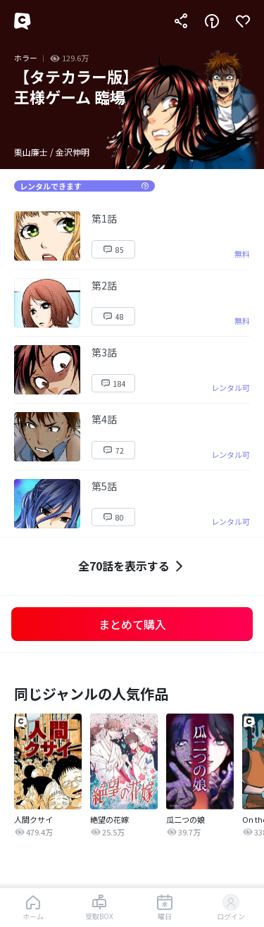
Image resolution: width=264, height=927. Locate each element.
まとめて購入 (132, 624)
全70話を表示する (132, 566)
